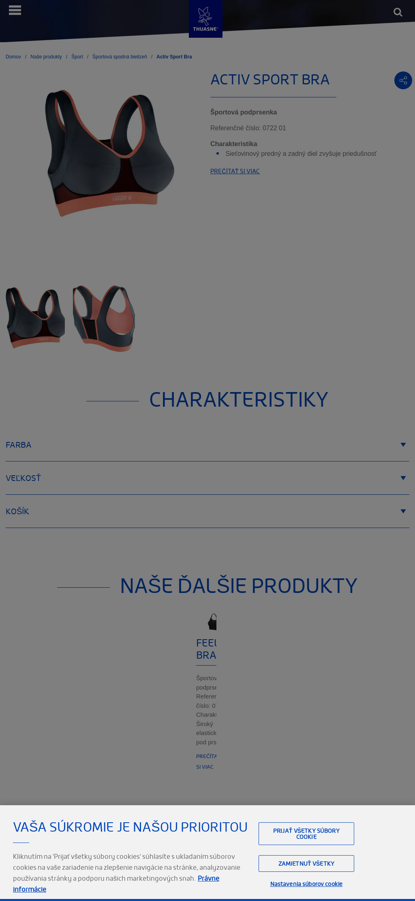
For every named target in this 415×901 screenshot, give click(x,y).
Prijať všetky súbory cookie (306, 851)
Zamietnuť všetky (306, 881)
